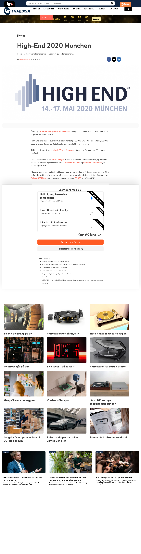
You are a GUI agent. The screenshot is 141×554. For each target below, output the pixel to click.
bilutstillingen (58, 159)
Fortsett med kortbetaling (70, 248)
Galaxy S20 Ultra (38, 178)
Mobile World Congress (63, 150)
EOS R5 (78, 178)
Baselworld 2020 (72, 162)
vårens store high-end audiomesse (54, 131)
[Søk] (112, 3)
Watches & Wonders (92, 162)
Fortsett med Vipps (70, 242)
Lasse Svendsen (25, 59)
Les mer (96, 19)
